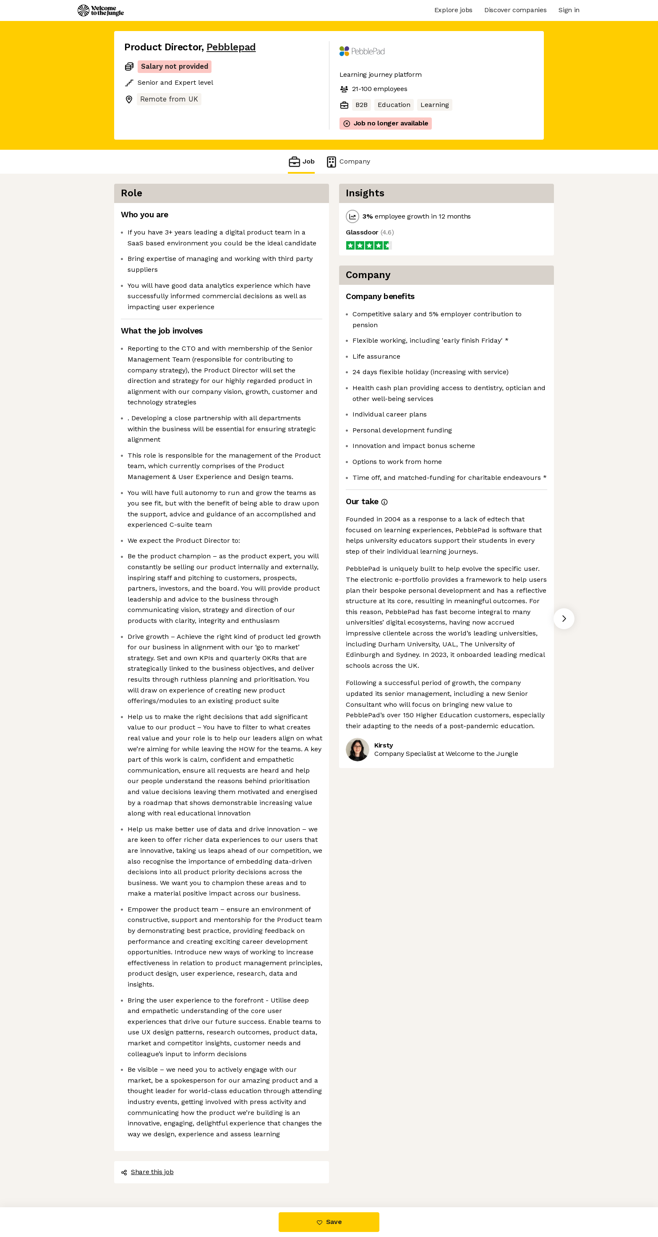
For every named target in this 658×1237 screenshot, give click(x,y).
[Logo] (101, 10)
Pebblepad (231, 47)
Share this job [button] (147, 1172)
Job (301, 162)
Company (347, 162)
